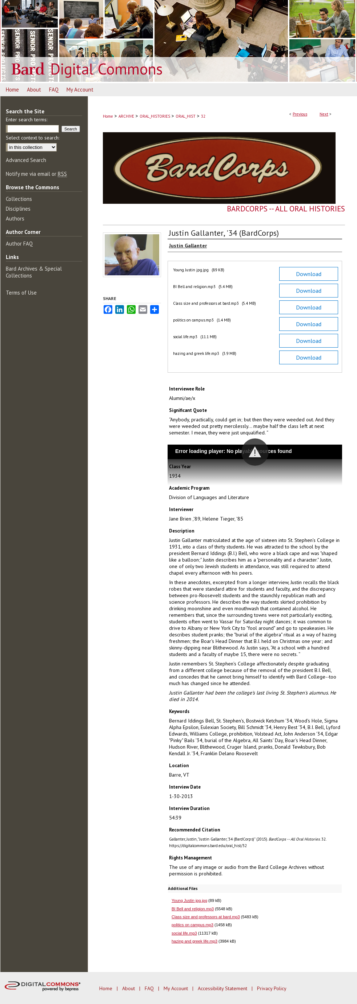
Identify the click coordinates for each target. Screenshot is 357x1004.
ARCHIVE (126, 116)
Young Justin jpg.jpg (189, 900)
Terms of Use (21, 292)
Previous (300, 114)
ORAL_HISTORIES (155, 116)
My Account (176, 988)
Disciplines (18, 208)
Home (108, 116)
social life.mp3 (184, 933)
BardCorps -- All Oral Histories (286, 209)
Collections (19, 198)
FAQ (150, 988)
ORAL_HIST (186, 116)
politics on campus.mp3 (192, 925)
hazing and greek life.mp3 (194, 941)
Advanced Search (26, 160)
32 (203, 116)
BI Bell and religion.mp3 (193, 909)
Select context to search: (32, 137)
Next (324, 114)
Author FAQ (19, 243)
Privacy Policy (271, 988)
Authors (15, 218)
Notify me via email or (36, 173)
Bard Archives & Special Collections (34, 272)
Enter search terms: (26, 119)
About (129, 988)
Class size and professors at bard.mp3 (206, 917)
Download (308, 274)
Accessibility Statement (223, 988)
